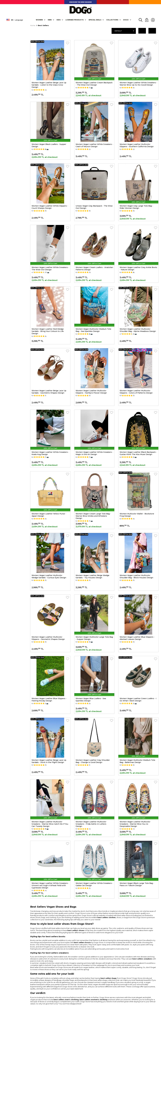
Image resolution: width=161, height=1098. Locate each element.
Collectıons (112, 20)
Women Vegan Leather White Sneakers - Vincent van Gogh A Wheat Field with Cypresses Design (50, 885)
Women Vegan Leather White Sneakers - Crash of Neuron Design (94, 145)
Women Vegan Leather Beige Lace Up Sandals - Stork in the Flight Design (49, 761)
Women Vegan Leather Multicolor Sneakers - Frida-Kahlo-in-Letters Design (91, 824)
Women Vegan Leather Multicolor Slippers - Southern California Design (137, 145)
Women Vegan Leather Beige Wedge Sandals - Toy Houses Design (92, 576)
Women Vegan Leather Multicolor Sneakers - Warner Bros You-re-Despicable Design (135, 824)
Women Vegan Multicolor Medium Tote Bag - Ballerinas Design (137, 761)
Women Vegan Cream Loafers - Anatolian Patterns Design (94, 268)
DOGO (126, 20)
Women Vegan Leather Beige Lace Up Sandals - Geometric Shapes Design (49, 391)
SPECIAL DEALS (95, 20)
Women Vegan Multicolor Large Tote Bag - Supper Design (94, 638)
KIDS (59, 20)
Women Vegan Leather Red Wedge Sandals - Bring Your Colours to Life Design (48, 331)
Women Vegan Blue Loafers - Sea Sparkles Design (91, 699)
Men (50, 20)
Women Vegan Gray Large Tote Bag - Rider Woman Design (136, 207)
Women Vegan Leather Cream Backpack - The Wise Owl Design (94, 83)
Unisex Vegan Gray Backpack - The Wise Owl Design (94, 207)
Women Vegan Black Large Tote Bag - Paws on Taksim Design (137, 884)
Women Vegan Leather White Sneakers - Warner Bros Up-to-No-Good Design (138, 83)
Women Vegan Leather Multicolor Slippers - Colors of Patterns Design (136, 391)
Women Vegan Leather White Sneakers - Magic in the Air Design (94, 453)
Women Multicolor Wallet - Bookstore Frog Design (137, 515)
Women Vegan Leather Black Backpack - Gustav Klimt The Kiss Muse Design (138, 453)
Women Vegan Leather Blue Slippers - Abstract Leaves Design (137, 638)
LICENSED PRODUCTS (75, 20)
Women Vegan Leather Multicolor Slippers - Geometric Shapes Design (48, 638)
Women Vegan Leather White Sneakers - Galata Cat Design (94, 884)
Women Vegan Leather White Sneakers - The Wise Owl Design (50, 268)
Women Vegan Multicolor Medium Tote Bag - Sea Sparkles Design (93, 330)
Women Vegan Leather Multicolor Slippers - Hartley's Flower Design (91, 391)
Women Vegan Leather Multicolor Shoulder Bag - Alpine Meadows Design (138, 330)
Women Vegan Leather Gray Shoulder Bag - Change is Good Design (93, 761)
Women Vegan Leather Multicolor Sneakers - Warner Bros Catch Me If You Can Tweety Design (50, 824)
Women (39, 20)
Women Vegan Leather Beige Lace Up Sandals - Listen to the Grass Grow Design (49, 84)
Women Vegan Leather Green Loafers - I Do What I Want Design (138, 699)
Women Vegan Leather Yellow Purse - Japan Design (49, 515)
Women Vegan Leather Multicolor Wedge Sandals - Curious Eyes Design (49, 576)
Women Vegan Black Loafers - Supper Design (49, 145)
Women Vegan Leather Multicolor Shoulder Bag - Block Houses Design (136, 576)
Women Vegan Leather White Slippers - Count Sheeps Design (50, 207)
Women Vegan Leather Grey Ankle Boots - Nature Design (138, 268)
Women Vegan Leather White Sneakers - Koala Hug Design (50, 453)
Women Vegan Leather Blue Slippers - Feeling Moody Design (49, 699)
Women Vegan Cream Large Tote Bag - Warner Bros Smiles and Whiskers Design (93, 516)
